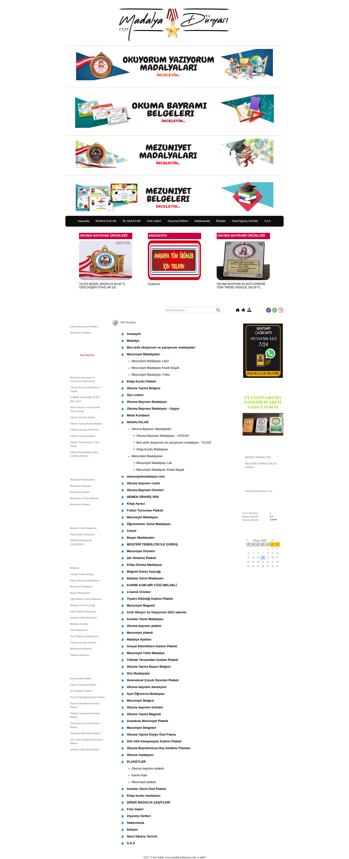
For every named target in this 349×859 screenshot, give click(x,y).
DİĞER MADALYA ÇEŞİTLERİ (81, 542)
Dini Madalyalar (78, 629)
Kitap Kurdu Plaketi (81, 678)
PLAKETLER (132, 221)
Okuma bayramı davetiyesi (84, 429)
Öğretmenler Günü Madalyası (86, 598)
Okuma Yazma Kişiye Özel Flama (84, 444)
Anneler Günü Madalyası (83, 617)
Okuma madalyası (79, 654)
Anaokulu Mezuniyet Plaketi (85, 733)
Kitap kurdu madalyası (82, 534)
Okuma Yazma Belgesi (82, 574)
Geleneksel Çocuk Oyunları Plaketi (85, 725)
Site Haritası (87, 355)
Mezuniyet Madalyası (81, 586)
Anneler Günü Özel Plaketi (84, 749)
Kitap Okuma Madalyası (83, 611)
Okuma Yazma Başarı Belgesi (86, 423)
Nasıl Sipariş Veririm (245, 221)
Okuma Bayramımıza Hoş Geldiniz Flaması (84, 454)
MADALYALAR (105, 221)
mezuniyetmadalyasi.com (258, 490)
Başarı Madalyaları (80, 592)
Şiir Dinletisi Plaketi (81, 690)
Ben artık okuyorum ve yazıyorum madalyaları (82, 379)
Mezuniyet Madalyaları (82, 479)
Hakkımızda (202, 221)
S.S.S (267, 221)
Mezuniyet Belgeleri (81, 648)
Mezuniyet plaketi (79, 491)
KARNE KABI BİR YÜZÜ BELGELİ (85, 399)
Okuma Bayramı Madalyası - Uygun (85, 389)
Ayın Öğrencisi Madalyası (84, 636)
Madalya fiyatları (79, 623)
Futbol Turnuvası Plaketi (83, 684)
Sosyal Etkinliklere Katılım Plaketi (84, 705)
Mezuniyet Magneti (80, 485)
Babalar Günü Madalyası (83, 528)
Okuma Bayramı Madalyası (85, 580)
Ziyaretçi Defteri (177, 221)
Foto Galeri (154, 221)
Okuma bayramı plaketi (82, 417)
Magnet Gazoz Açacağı (82, 605)
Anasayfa (83, 221)
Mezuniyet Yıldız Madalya (84, 498)
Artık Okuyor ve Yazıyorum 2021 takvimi (85, 409)
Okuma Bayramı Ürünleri (83, 326)
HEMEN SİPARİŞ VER (258, 457)
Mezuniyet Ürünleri (80, 332)
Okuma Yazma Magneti (82, 435)
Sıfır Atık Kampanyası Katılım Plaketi (86, 741)
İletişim (221, 221)
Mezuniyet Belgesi (80, 504)
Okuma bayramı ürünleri (83, 642)
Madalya (74, 567)
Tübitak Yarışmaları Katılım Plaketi (85, 715)
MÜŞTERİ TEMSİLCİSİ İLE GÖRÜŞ (261, 465)
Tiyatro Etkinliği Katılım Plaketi (87, 697)
